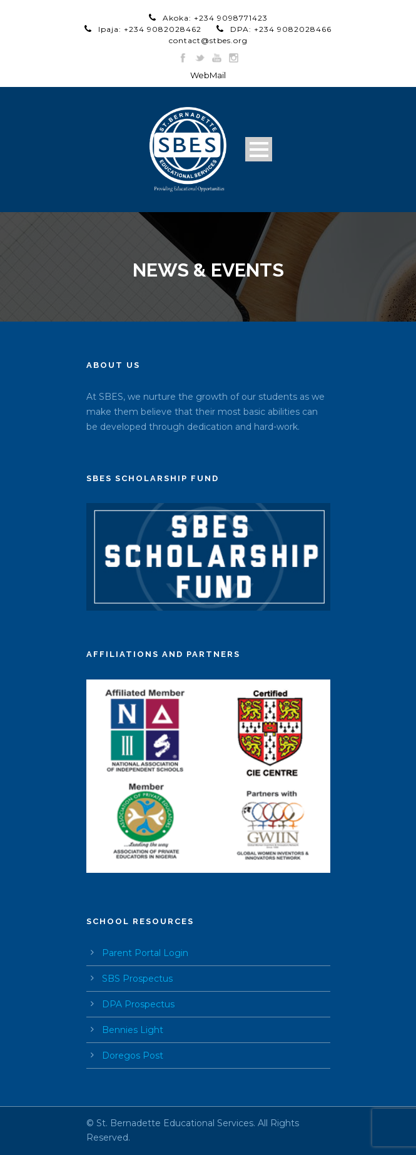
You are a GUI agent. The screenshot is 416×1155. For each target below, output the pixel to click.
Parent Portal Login (145, 953)
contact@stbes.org (208, 40)
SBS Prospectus (137, 978)
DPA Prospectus (138, 1004)
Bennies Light (132, 1029)
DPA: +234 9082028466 (281, 29)
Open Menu (258, 149)
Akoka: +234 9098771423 (215, 18)
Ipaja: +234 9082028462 (149, 29)
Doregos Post (132, 1055)
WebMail (208, 75)
